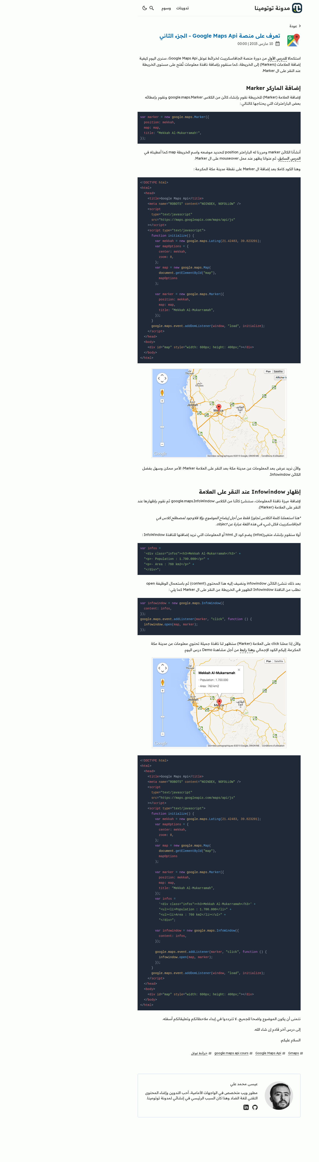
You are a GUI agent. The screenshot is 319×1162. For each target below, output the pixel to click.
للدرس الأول (217, 58)
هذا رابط (186, 650)
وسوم (106, 8)
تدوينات (123, 8)
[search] (92, 8)
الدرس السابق (230, 158)
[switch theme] (85, 8)
